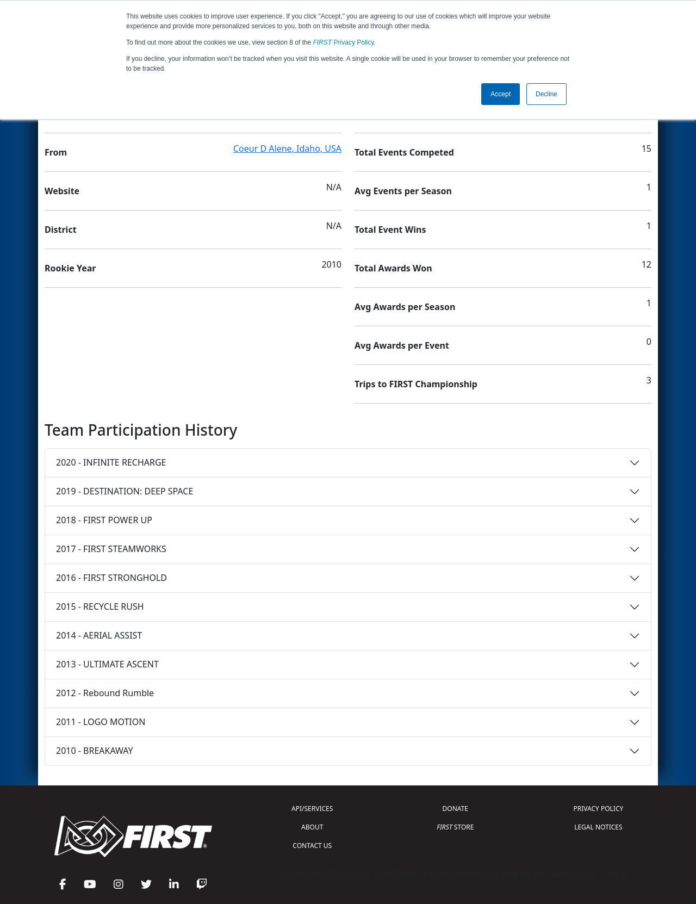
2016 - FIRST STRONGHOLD (111, 578)
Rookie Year (70, 268)
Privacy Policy (343, 42)
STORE (455, 827)
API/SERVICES (312, 808)
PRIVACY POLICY (598, 808)
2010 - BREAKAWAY (94, 751)
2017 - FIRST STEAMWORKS (111, 549)
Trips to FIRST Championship (416, 384)
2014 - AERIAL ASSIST (99, 635)
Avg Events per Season (403, 191)
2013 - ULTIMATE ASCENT (107, 664)
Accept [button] (500, 94)
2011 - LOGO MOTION (100, 722)
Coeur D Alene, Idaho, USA (287, 148)
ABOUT (312, 827)
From (56, 152)
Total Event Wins (390, 230)
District (61, 230)
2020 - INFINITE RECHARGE (111, 462)
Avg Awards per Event (402, 345)
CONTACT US (312, 845)
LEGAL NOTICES (598, 827)
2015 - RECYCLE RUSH (100, 606)
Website (62, 191)
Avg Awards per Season (405, 307)
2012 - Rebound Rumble (105, 693)
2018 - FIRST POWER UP (104, 520)
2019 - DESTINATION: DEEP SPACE (124, 491)
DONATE (455, 808)
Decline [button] (546, 94)
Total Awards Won (393, 268)
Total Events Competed (404, 152)
